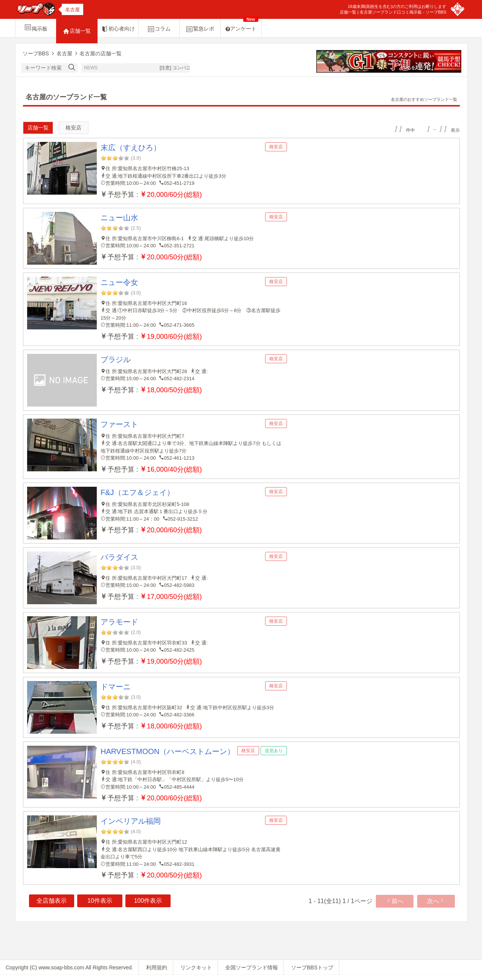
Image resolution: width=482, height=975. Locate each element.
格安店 (73, 128)
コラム (159, 29)
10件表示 (99, 900)
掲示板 (35, 27)
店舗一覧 (77, 31)
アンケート (242, 25)
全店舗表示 (52, 900)
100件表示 (148, 900)
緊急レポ (200, 29)
